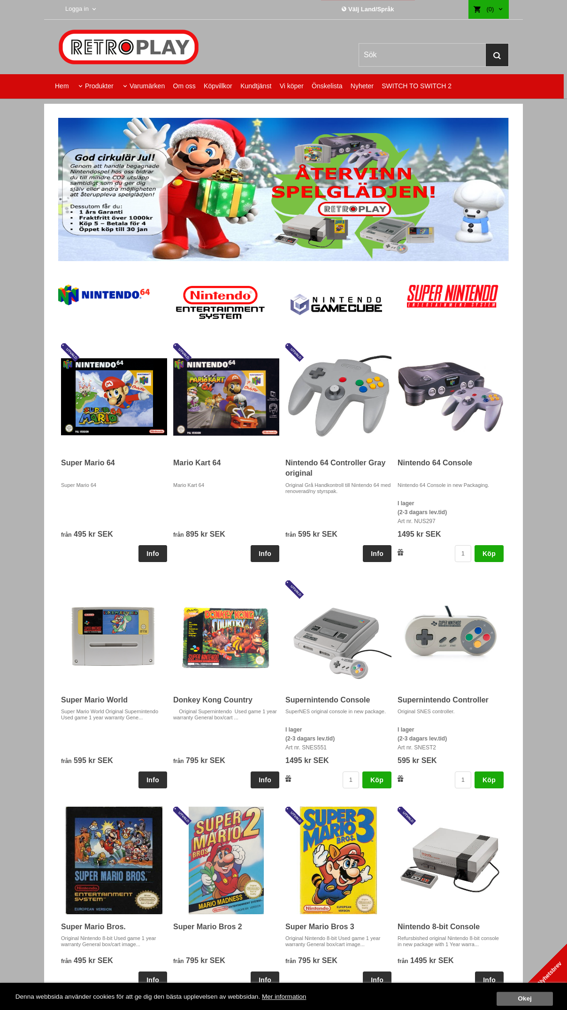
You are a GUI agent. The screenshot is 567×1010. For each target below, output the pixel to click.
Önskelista (327, 86)
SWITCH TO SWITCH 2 (417, 86)
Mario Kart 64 (197, 463)
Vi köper (292, 86)
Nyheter (362, 86)
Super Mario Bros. (93, 927)
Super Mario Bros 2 (207, 927)
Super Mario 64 (88, 463)
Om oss (184, 86)
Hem (62, 86)
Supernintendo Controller (443, 700)
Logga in (77, 8)
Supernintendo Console (327, 700)
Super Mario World (94, 700)
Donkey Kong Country (213, 700)
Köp (489, 553)
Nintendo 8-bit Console (439, 927)
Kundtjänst (255, 86)
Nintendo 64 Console (435, 463)
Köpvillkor (218, 86)
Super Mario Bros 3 (319, 927)
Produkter (99, 86)
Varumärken (147, 86)
